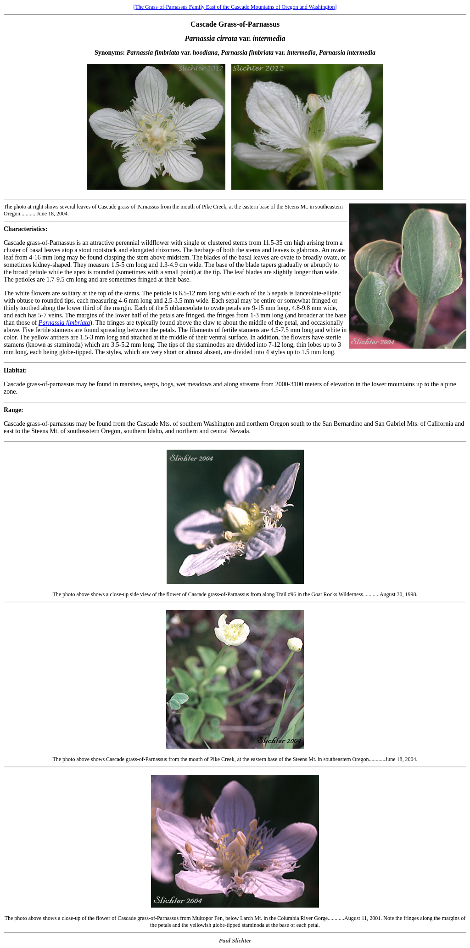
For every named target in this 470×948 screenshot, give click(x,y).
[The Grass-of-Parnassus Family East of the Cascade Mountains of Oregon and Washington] (234, 7)
